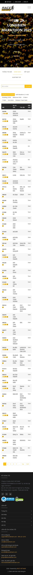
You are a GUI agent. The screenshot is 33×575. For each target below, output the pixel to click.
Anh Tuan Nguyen (15, 307)
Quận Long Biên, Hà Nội (16, 44)
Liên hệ (3, 525)
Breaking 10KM (6, 97)
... (19, 464)
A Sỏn (14, 175)
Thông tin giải (7, 72)
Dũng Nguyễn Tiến (15, 121)
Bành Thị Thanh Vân (15, 450)
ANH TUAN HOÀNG (15, 299)
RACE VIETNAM (21, 568)
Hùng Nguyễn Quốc (15, 134)
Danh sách (17, 72)
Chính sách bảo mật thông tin (17, 571)
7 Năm (4, 100)
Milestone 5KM (17, 97)
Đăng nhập (18, 2)
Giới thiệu (4, 514)
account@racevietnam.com (9, 552)
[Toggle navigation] (29, 7)
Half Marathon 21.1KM (22, 94)
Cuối (27, 464)
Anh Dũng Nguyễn (15, 257)
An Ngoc (15, 194)
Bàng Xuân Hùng (14, 442)
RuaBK (22, 119)
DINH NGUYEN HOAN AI (15, 113)
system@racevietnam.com (8, 547)
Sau (23, 464)
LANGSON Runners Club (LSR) (23, 349)
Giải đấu (3, 518)
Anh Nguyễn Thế (15, 264)
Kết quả (27, 72)
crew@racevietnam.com (8, 542)
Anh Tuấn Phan (14, 332)
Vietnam (9, 2)
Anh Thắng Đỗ (14, 284)
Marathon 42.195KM (8, 94)
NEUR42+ (22, 440)
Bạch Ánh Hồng (14, 388)
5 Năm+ (25, 97)
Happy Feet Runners (22, 363)
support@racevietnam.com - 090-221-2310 (13, 536)
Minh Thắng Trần (14, 154)
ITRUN (22, 194)
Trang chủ (4, 511)
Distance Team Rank (21, 100)
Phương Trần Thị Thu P (15, 161)
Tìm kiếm (28, 86)
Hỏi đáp (3, 521)
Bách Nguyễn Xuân (15, 415)
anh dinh (15, 231)
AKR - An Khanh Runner (22, 188)
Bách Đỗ (15, 394)
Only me (22, 175)
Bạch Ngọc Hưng (14, 405)
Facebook (16, 56)
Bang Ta (15, 434)
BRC (21, 322)
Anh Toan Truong (15, 291)
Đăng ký (25, 2)
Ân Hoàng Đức (15, 188)
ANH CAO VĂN (14, 226)
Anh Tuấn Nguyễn (15, 316)
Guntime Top (16, 77)
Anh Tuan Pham (14, 324)
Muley (21, 434)
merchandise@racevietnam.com (10, 562)
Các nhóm (11, 100)
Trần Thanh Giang (14, 169)
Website (16, 51)
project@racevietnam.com (8, 557)
